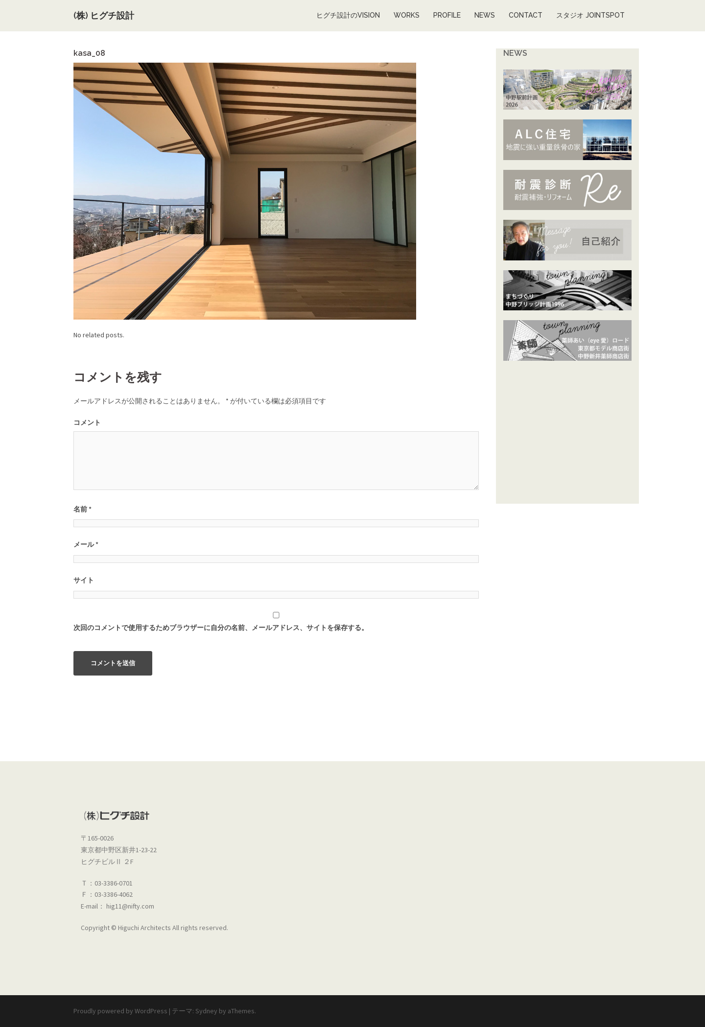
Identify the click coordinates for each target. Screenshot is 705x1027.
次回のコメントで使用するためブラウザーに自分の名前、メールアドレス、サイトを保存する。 (220, 627)
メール (85, 544)
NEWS (484, 15)
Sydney (206, 1010)
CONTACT (525, 15)
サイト (83, 580)
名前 (82, 509)
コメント (87, 422)
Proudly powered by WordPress (120, 1010)
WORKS (407, 15)
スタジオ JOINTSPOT (590, 15)
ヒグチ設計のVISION (348, 15)
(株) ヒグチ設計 (103, 15)
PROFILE (447, 15)
